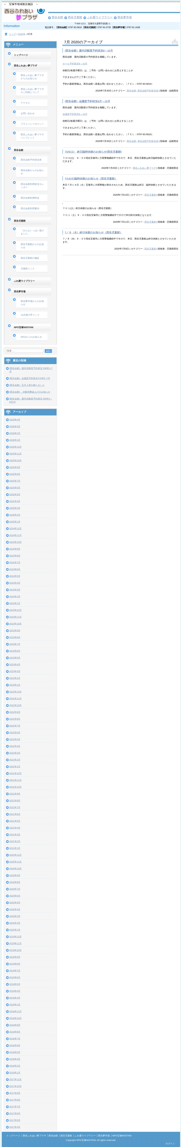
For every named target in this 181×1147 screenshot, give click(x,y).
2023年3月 (14, 671)
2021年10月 (15, 787)
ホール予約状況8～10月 (75, 63)
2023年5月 (14, 657)
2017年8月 (14, 1099)
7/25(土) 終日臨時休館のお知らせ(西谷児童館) (93, 151)
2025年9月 (14, 467)
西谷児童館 (75, 17)
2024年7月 (14, 562)
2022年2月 (14, 759)
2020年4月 (14, 909)
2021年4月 (14, 827)
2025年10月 (15, 460)
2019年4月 (14, 991)
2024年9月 (14, 549)
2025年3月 (14, 508)
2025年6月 (14, 487)
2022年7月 (14, 725)
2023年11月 (15, 617)
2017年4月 (14, 1127)
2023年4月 (14, 664)
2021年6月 (14, 814)
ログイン (170, 1143)
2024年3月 (14, 589)
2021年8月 (14, 800)
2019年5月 (14, 984)
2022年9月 (14, 712)
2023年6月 (14, 651)
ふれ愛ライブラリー (100, 17)
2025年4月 (14, 501)
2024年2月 (14, 596)
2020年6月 (14, 895)
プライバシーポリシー (32, 124)
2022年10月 (15, 705)
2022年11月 (15, 698)
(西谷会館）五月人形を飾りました (27, 385)
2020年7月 (14, 889)
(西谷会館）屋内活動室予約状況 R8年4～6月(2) (30, 400)
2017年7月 (14, 1106)
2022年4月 (14, 746)
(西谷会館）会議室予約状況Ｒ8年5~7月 (29, 378)
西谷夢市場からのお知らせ (32, 303)
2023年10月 (15, 623)
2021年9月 (14, 793)
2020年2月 (14, 923)
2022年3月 (14, 753)
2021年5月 (14, 821)
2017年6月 (14, 1113)
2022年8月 (14, 719)
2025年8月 (14, 474)
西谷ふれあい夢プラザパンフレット (32, 136)
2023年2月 (14, 678)
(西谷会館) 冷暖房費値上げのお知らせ (29, 392)
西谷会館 (57, 17)
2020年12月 (15, 855)
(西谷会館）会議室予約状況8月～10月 (87, 101)
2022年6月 (14, 732)
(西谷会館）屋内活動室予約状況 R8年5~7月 (30, 370)
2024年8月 (14, 555)
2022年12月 (15, 691)
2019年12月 (15, 936)
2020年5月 (14, 902)
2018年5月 (14, 1052)
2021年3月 (14, 834)
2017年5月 (14, 1120)
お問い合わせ (28, 113)
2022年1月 (14, 766)
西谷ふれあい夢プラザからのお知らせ (32, 77)
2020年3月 (14, 916)
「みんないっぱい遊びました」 (32, 232)
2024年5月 (14, 576)
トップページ (21, 55)
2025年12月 (15, 447)
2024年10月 (15, 542)
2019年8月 (14, 963)
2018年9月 (14, 1025)
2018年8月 (14, 1031)
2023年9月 (14, 630)
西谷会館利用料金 (30, 198)
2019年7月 (14, 970)
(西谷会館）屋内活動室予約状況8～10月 (89, 50)
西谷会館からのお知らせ (32, 172)
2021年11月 (15, 780)
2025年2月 (14, 515)
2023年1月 (14, 685)
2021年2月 (14, 841)
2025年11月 (15, 453)
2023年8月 (14, 637)
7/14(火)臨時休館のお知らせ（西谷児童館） (91, 178)
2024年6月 (14, 569)
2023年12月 (15, 610)
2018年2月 (14, 1065)
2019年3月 (14, 997)
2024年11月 (15, 535)
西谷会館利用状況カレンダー (32, 186)
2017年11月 (15, 1079)
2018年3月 (14, 1059)
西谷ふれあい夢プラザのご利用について (32, 91)
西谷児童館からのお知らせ (32, 246)
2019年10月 (15, 950)
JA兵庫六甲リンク (30, 315)
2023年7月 (14, 644)
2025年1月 (14, 521)
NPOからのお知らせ (31, 337)
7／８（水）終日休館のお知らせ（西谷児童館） (93, 232)
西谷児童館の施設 (30, 258)
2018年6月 (14, 1045)
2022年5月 (14, 739)
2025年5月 (14, 494)
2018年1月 (14, 1072)
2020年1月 (14, 929)
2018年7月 (14, 1038)
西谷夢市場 (125, 17)
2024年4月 (14, 583)
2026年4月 (14, 419)
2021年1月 (14, 848)
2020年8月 (14, 882)
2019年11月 (15, 943)
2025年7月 (14, 481)
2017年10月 (15, 1086)
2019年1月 (14, 1004)
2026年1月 (14, 440)
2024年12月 (15, 528)
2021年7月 (14, 807)
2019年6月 (14, 977)
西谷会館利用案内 (30, 208)
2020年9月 (14, 875)
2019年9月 (14, 957)
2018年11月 (15, 1011)
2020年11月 (15, 861)
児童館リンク (28, 268)
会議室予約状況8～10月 (75, 114)
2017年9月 (14, 1093)
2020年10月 (15, 868)
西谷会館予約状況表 (147, 90)
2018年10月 (15, 1018)
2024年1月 (14, 603)
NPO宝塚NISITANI (23, 327)
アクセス (25, 102)
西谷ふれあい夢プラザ (144, 168)
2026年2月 (14, 433)
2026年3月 (14, 426)
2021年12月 (15, 773)
